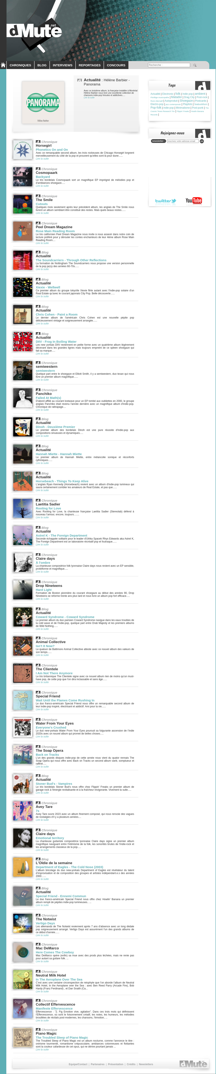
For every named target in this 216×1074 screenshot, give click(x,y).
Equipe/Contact (78, 1064)
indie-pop (168, 107)
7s (37, 811)
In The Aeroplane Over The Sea (59, 979)
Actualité (155, 93)
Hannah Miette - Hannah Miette (59, 454)
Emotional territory (50, 838)
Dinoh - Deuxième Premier (55, 427)
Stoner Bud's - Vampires (54, 783)
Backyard (43, 177)
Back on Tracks (47, 754)
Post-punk (197, 107)
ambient (200, 93)
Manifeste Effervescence (54, 1008)
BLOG (42, 65)
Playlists (187, 104)
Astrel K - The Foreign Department (61, 535)
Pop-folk (156, 107)
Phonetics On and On (52, 149)
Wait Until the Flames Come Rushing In (65, 700)
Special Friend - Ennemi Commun (61, 896)
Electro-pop (157, 104)
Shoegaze (186, 100)
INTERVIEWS (62, 65)
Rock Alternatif (157, 101)
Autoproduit (171, 100)
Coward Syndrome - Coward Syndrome (65, 617)
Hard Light (44, 590)
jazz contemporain (173, 104)
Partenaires (97, 1064)
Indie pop (187, 93)
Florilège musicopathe (160, 97)
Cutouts (42, 204)
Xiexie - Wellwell (48, 287)
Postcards (200, 100)
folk (177, 93)
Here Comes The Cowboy (55, 952)
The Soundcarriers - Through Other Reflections (71, 260)
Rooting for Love (48, 508)
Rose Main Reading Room (55, 231)
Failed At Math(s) (48, 398)
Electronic (167, 93)
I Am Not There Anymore (54, 673)
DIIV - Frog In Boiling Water (56, 341)
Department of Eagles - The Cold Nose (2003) (69, 867)
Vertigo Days (45, 923)
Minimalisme (183, 107)
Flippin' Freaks (183, 111)
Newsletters (146, 1064)
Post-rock (202, 97)
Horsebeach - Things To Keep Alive (62, 481)
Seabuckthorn (200, 104)
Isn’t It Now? (45, 646)
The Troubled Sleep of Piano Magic (62, 1037)
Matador (176, 97)
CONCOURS (116, 65)
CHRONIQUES (20, 65)
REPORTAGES (90, 65)
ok (201, 141)
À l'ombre (43, 562)
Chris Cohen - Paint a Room (56, 314)
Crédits (131, 1064)
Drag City (189, 97)
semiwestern (45, 370)
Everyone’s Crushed (51, 727)
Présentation (115, 1064)
